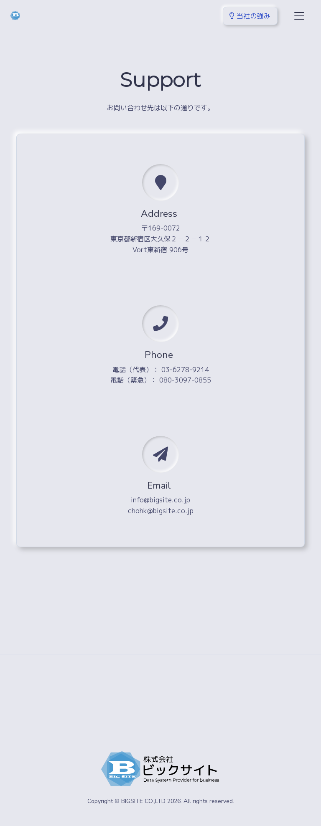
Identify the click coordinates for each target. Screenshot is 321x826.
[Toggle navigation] (299, 16)
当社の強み (250, 15)
